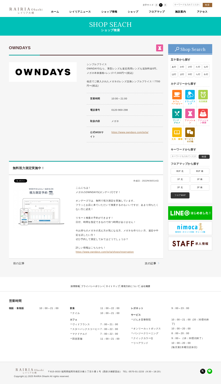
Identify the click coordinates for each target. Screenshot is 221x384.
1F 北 (180, 179)
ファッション (190, 116)
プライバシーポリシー (85, 286)
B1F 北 (180, 171)
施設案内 (180, 11)
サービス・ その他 (190, 135)
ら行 (198, 74)
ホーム (55, 11)
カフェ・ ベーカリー (177, 97)
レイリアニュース (80, 11)
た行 (198, 67)
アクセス (202, 11)
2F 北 (180, 187)
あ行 (174, 67)
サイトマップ (113, 286)
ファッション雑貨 (203, 116)
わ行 (206, 74)
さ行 (190, 67)
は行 (174, 74)
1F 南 (200, 179)
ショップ (133, 11)
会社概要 (161, 286)
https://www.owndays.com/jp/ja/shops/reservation (105, 252)
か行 (182, 67)
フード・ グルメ (177, 116)
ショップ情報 (109, 11)
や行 (190, 74)
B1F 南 (199, 171)
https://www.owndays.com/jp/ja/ (130, 132)
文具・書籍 (177, 134)
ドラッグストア (190, 97)
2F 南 (200, 187)
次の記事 (150, 263)
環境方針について (138, 286)
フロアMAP (180, 195)
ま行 (182, 74)
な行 (206, 67)
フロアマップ (157, 11)
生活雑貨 (203, 96)
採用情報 (60, 286)
